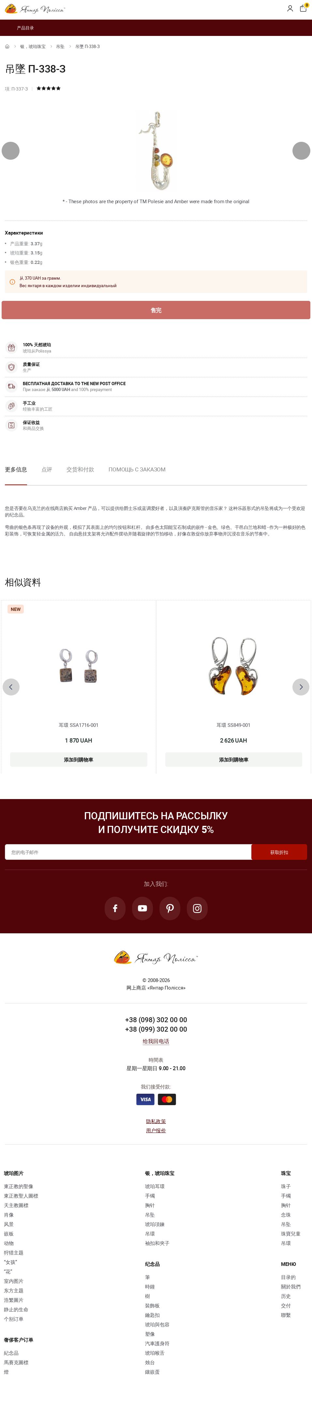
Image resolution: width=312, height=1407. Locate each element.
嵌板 (9, 1233)
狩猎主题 (13, 1252)
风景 (9, 1224)
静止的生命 (16, 1309)
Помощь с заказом (137, 469)
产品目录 (19, 28)
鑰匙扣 (152, 1315)
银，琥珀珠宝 (33, 46)
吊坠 (60, 46)
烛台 (150, 1362)
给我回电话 (156, 1041)
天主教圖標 (16, 1205)
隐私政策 (156, 1121)
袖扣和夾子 (157, 1243)
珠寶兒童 (291, 1233)
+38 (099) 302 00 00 (156, 1029)
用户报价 (156, 1130)
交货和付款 (80, 469)
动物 (9, 1243)
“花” (8, 1271)
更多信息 (16, 469)
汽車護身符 (157, 1343)
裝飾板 (152, 1305)
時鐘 (150, 1286)
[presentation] (11, 151)
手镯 (150, 1195)
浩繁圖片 (13, 1300)
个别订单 (13, 1319)
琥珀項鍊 (155, 1224)
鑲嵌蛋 (152, 1371)
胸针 (150, 1205)
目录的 (288, 1277)
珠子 (286, 1186)
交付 (286, 1305)
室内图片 (13, 1281)
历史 (286, 1296)
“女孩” (10, 1262)
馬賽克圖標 (16, 1362)
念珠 (286, 1214)
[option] (47, 474)
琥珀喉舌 (155, 1353)
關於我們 (291, 1286)
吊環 (150, 1233)
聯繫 (286, 1315)
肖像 (9, 1214)
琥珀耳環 (155, 1186)
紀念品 (11, 1353)
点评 (46, 469)
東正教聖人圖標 (21, 1195)
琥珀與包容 (157, 1324)
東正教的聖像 (18, 1186)
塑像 (150, 1334)
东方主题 (13, 1290)
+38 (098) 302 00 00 (156, 1019)
